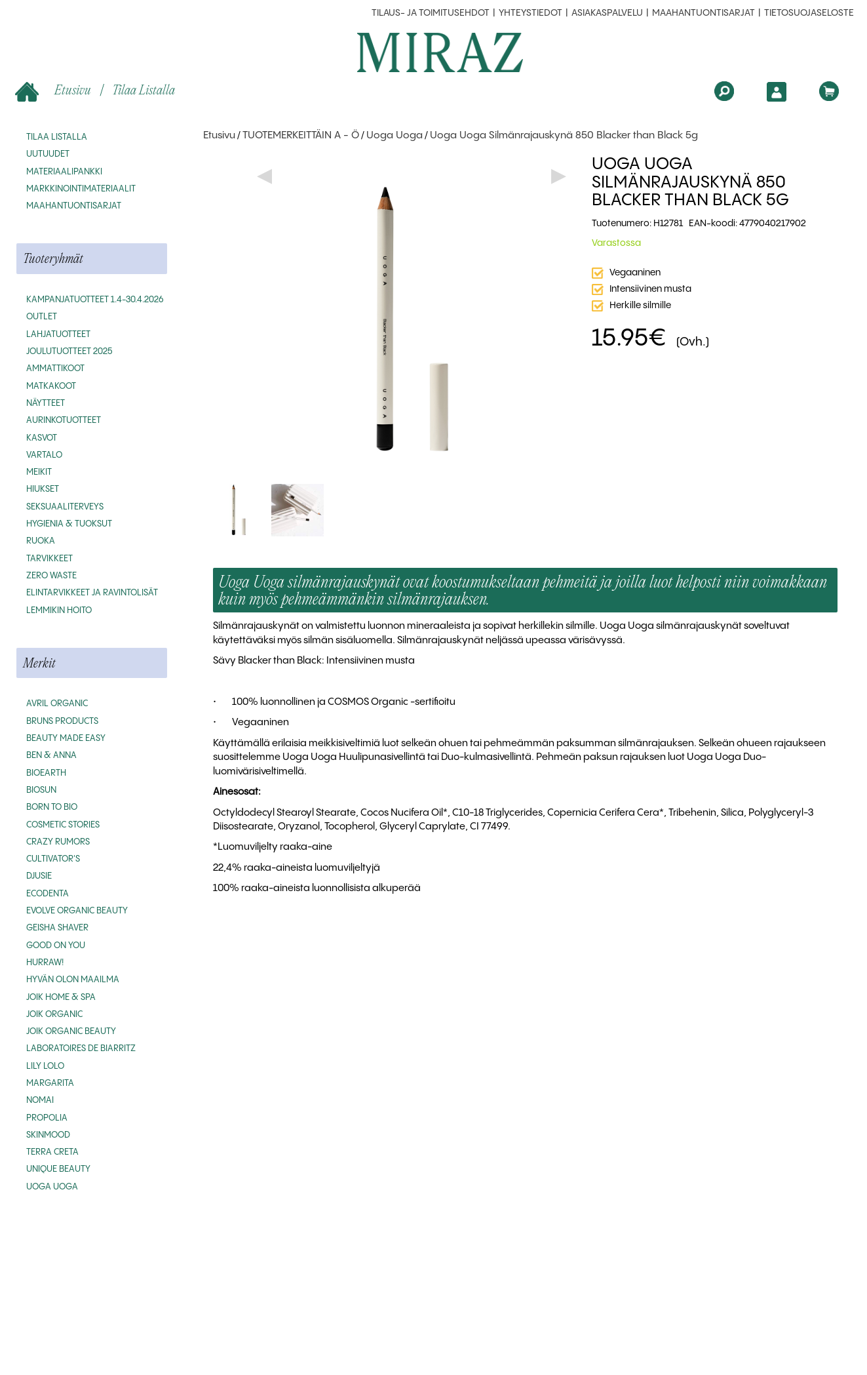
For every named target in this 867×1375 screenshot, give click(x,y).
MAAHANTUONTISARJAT (703, 13)
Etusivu (54, 91)
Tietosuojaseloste (809, 13)
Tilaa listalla (143, 89)
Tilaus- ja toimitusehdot (431, 13)
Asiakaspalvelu (607, 13)
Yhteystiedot (530, 13)
